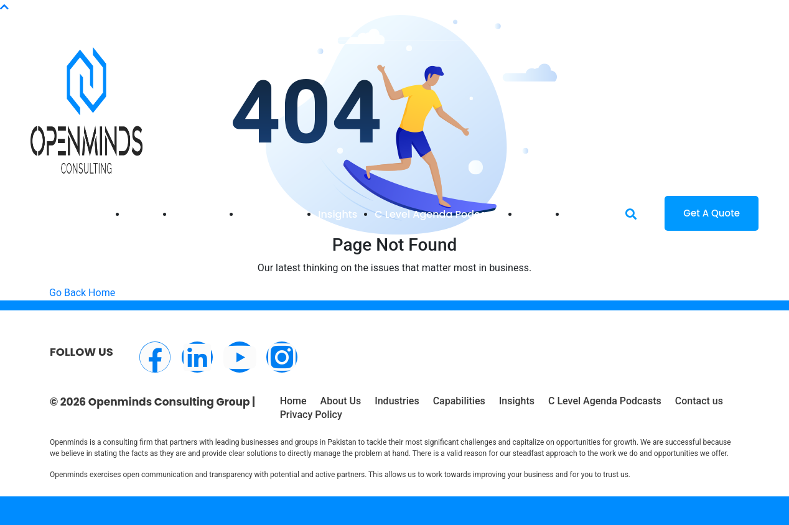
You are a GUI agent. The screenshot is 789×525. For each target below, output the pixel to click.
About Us (341, 401)
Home (141, 214)
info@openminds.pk (113, 14)
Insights (337, 214)
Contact (586, 214)
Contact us (699, 401)
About (534, 214)
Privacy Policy (311, 414)
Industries (198, 214)
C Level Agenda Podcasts (438, 214)
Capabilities (270, 214)
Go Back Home (82, 293)
